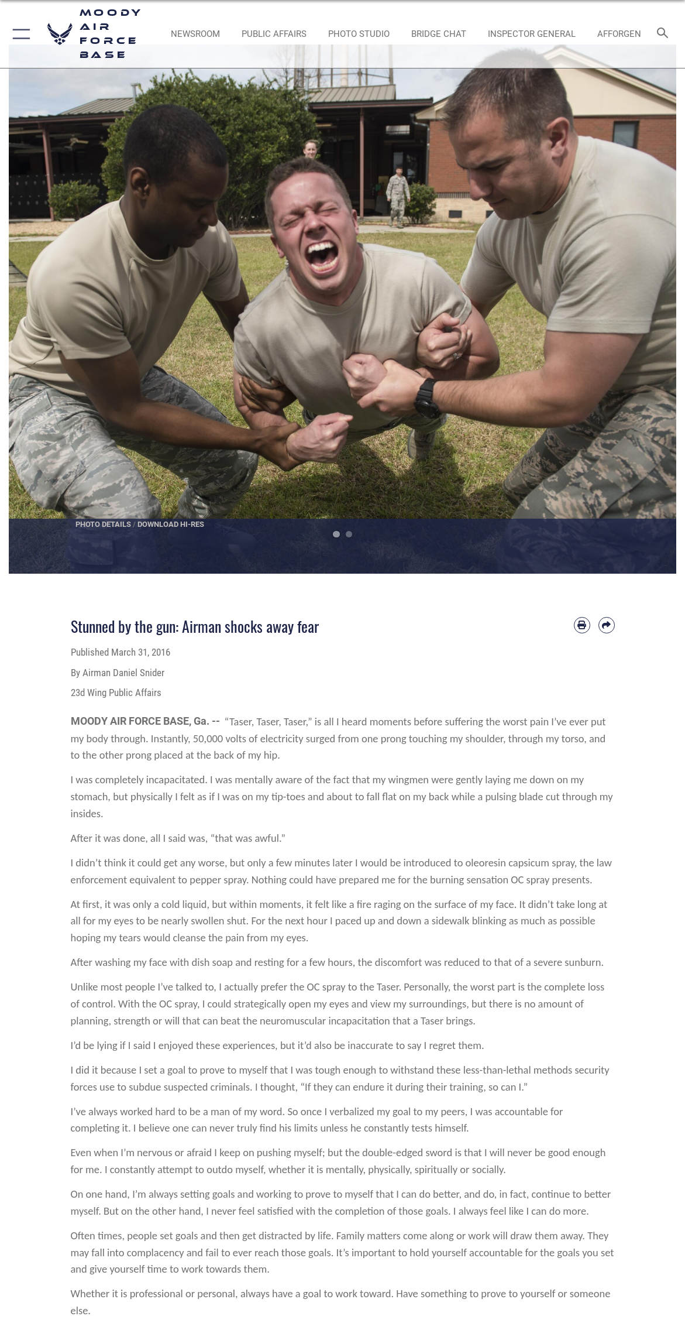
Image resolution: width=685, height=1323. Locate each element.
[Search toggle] (664, 33)
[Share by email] (606, 625)
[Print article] (582, 625)
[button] (19, 34)
